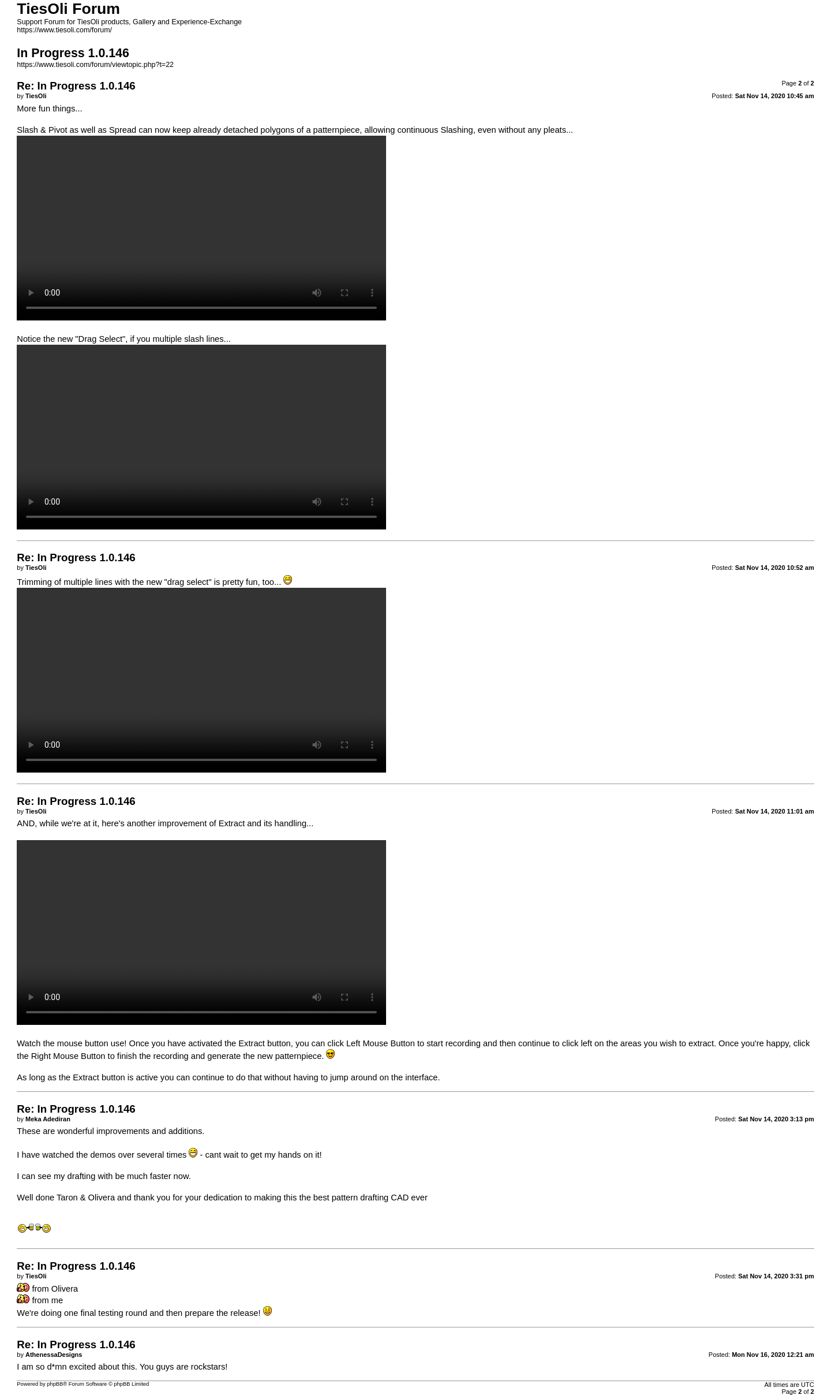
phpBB (55, 1384)
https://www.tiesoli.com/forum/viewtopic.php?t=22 (95, 65)
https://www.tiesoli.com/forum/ (64, 30)
